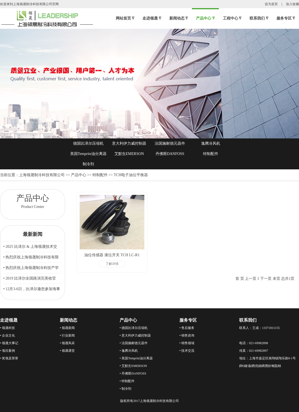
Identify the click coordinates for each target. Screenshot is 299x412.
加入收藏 (292, 4)
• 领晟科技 (7, 328)
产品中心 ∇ (205, 18)
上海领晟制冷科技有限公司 (42, 175)
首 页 (239, 279)
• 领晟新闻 (67, 328)
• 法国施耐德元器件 (134, 343)
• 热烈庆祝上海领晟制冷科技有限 (31, 257)
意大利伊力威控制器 (129, 143)
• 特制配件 (127, 381)
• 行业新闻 (67, 335)
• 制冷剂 (125, 389)
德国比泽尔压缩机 (88, 143)
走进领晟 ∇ (151, 18)
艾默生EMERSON (129, 154)
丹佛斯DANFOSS (169, 154)
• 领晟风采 (67, 343)
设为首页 (271, 4)
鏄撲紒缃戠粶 (271, 366)
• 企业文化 (7, 335)
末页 (276, 279)
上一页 (250, 279)
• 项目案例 (7, 351)
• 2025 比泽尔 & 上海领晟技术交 (30, 247)
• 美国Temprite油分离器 (136, 358)
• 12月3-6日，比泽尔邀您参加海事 (31, 289)
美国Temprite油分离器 (88, 154)
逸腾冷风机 (210, 143)
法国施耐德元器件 (170, 143)
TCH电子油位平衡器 (131, 175)
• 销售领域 (186, 343)
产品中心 (78, 175)
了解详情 (112, 264)
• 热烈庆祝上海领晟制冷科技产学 (31, 268)
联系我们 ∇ (259, 18)
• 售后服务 (186, 328)
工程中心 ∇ (232, 18)
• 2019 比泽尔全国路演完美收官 (29, 278)
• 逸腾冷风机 (129, 351)
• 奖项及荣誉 (9, 358)
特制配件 (210, 154)
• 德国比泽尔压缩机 (134, 328)
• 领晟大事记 (9, 343)
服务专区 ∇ (285, 18)
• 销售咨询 (186, 335)
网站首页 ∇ (125, 18)
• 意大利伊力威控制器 (135, 335)
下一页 (266, 279)
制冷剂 (88, 164)
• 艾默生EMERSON (133, 366)
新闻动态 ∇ (178, 18)
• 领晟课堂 (67, 351)
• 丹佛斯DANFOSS (133, 373)
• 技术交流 (186, 351)
